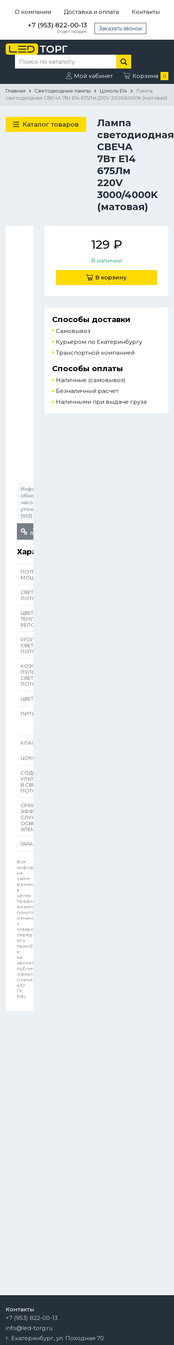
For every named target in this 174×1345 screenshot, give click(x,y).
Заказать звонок (120, 28)
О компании (33, 11)
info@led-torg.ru (29, 1328)
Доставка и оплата (91, 11)
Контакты (146, 11)
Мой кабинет (93, 75)
